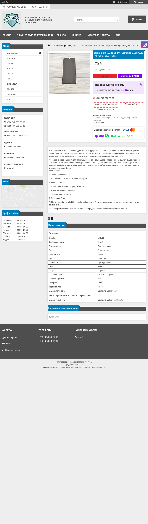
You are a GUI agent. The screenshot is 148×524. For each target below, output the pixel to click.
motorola (11, 94)
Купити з (130, 76)
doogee (10, 89)
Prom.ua (88, 362)
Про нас (61, 35)
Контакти (77, 35)
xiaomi (10, 68)
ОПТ (118, 35)
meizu (10, 73)
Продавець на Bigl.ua (74, 365)
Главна (7, 35)
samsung (11, 58)
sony (9, 99)
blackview (12, 83)
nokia (9, 78)
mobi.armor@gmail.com (17, 135)
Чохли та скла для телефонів (33, 35)
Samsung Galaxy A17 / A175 (69, 45)
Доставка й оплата (99, 35)
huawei (10, 63)
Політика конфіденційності (94, 367)
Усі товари (12, 53)
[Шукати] (116, 19)
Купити (105, 76)
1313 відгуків (122, 2)
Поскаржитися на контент (70, 367)
